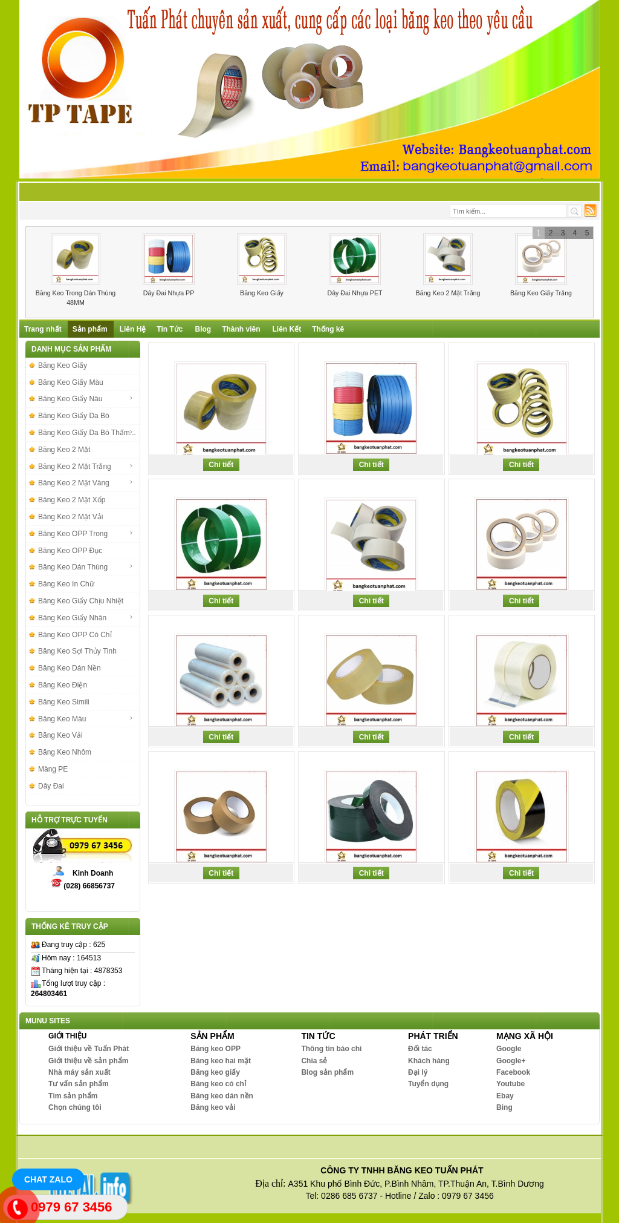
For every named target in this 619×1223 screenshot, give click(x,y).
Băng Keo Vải (60, 735)
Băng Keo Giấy (262, 293)
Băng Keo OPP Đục (70, 550)
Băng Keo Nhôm (64, 752)
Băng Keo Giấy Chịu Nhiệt (80, 601)
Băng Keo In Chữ (66, 584)
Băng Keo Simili (63, 702)
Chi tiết (221, 465)
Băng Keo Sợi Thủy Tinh (77, 651)
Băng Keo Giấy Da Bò (73, 415)
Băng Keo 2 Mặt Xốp (71, 500)
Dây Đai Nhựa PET (354, 293)
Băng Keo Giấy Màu (70, 382)
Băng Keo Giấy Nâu (86, 399)
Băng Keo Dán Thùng (86, 567)
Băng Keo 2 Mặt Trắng (448, 293)
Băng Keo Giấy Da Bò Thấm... (87, 432)
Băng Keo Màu (86, 719)
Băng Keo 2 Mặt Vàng (86, 483)
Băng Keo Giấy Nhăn (86, 618)
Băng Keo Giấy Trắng (541, 293)
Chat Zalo (48, 1179)
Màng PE (53, 769)
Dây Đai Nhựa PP (169, 293)
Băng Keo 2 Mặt (64, 449)
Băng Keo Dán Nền (69, 668)
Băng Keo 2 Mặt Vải (70, 517)
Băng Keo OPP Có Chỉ (75, 635)
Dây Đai (51, 786)
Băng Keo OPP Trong (86, 534)
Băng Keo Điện (62, 685)
